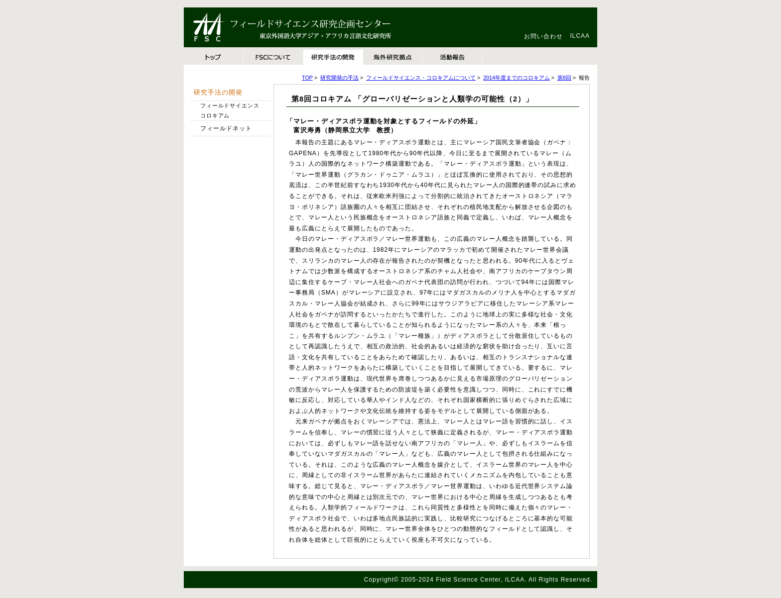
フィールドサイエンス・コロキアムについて (421, 78)
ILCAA (580, 35)
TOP (214, 57)
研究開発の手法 (339, 78)
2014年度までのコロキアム (516, 78)
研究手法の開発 (333, 57)
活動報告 (453, 57)
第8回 (564, 78)
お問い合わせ (543, 36)
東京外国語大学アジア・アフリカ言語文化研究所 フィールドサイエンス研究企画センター (308, 27)
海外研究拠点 (393, 57)
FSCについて (273, 57)
